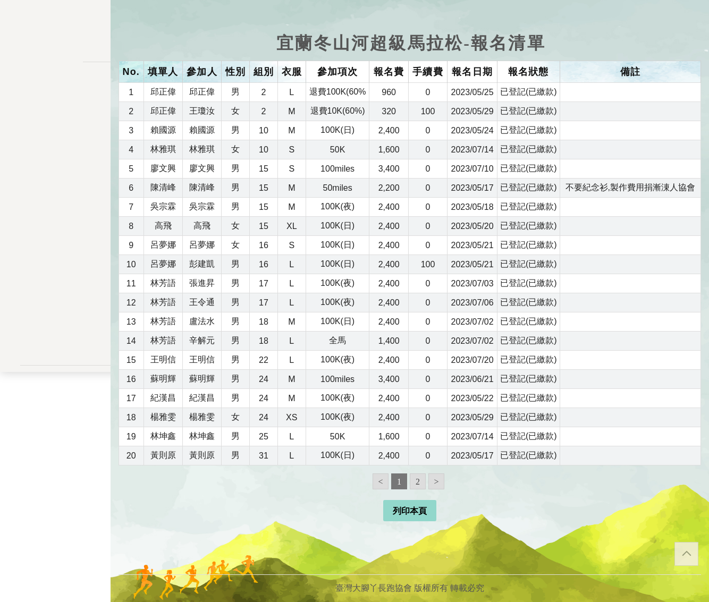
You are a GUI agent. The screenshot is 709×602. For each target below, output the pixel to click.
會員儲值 (55, 181)
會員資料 (55, 226)
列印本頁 (410, 510)
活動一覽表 (55, 104)
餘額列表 (55, 269)
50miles (337, 187)
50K (337, 149)
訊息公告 (55, 126)
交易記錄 (55, 247)
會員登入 (55, 331)
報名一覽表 (55, 159)
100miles (337, 168)
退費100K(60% (337, 91)
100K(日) (337, 129)
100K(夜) (337, 206)
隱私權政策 (55, 395)
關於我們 (55, 303)
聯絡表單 (55, 412)
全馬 (337, 340)
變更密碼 (55, 203)
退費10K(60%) (337, 110)
